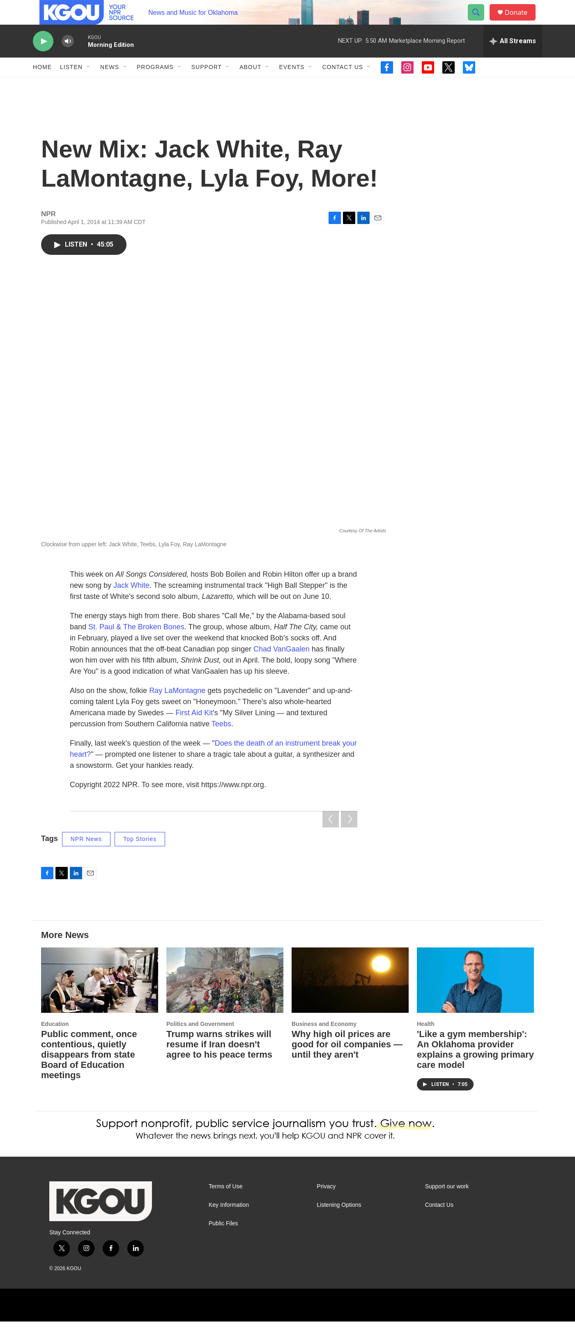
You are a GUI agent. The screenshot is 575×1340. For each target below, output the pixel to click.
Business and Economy (324, 1042)
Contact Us (342, 85)
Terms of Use (225, 1205)
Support (206, 85)
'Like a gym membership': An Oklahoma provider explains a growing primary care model (475, 1067)
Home (42, 85)
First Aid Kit (194, 731)
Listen (71, 85)
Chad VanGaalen (281, 667)
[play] (43, 60)
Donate (521, 21)
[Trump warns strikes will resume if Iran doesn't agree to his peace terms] (224, 998)
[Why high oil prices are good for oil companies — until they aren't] (350, 998)
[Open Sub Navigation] (88, 85)
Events (291, 85)
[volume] (68, 60)
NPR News (86, 857)
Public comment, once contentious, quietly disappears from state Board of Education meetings (89, 1073)
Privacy (326, 1205)
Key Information (229, 1223)
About (250, 85)
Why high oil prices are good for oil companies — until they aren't (347, 1062)
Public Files (223, 1242)
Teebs (221, 742)
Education (55, 1042)
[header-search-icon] (480, 22)
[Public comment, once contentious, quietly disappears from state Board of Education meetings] (99, 998)
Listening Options (339, 1223)
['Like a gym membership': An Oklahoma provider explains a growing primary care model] (475, 998)
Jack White (131, 604)
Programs (155, 85)
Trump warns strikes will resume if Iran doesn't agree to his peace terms (219, 1062)
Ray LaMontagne (177, 709)
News (109, 85)
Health (426, 1042)
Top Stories (139, 857)
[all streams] (512, 59)
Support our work (447, 1205)
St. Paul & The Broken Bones (136, 645)
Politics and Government (200, 1042)
